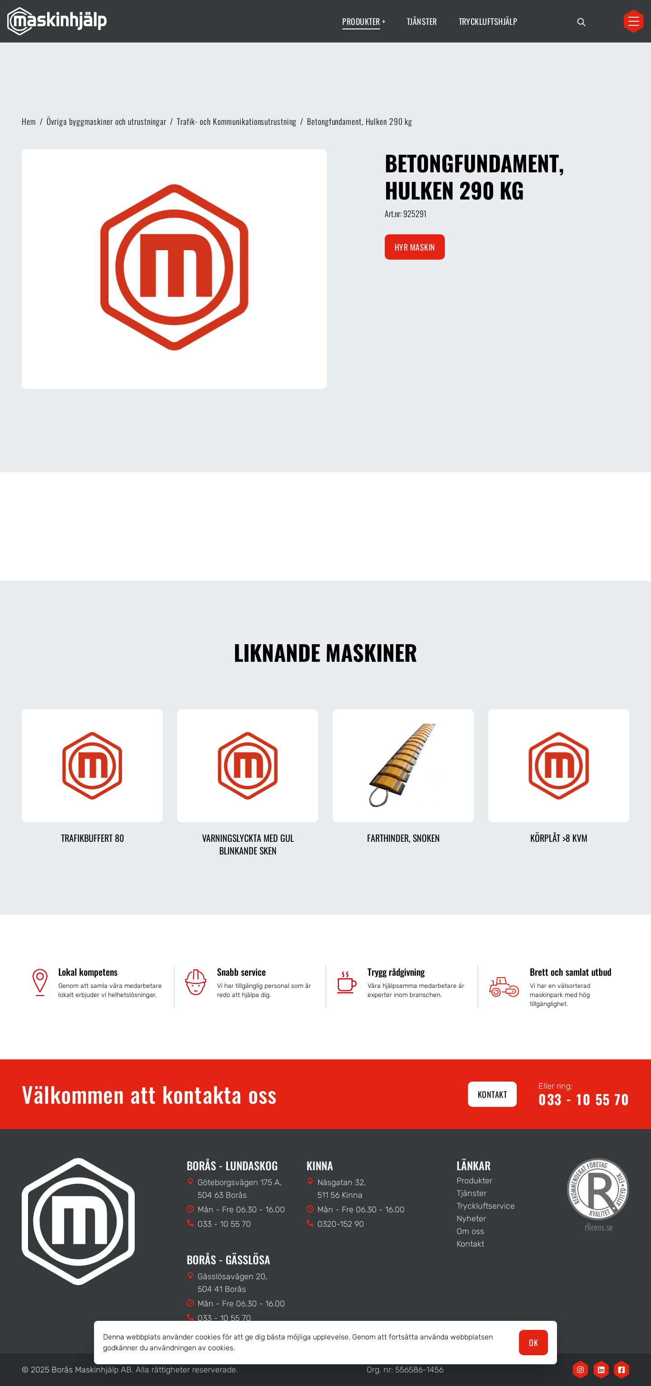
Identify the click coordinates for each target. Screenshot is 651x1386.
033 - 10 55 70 (583, 1099)
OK (533, 1342)
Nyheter (471, 1219)
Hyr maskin (415, 247)
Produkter (474, 1181)
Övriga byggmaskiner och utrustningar (106, 121)
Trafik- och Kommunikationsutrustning (237, 121)
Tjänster (422, 21)
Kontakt (492, 1094)
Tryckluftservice (486, 1206)
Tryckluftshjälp (488, 21)
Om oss (470, 1231)
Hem (29, 121)
